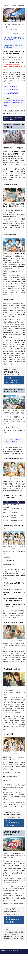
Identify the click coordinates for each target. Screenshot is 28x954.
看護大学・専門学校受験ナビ (14, 6)
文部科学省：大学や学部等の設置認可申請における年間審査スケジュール (14, 103)
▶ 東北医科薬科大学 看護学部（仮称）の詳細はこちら (13, 46)
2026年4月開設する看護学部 (11, 89)
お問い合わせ (22, 31)
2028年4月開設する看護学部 (11, 86)
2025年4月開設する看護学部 (11, 93)
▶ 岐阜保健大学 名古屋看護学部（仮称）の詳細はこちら (14, 39)
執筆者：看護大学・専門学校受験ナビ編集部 (15, 29)
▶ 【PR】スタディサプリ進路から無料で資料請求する (12, 380)
